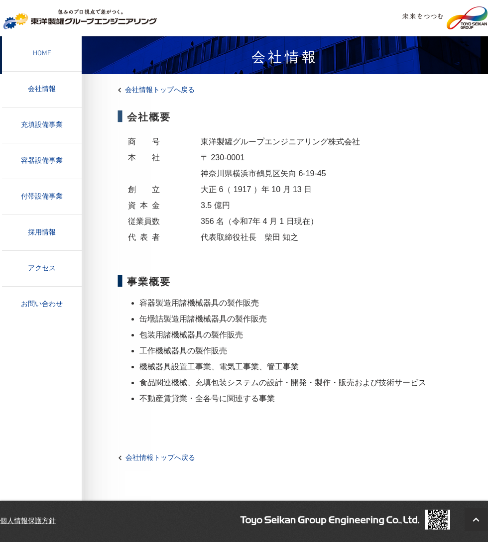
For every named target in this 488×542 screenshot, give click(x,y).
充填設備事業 (42, 125)
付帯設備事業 (42, 197)
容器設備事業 (42, 161)
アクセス (42, 268)
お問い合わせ (42, 304)
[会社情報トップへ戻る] (164, 90)
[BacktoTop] (476, 519)
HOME (42, 53)
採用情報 (42, 232)
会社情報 (42, 89)
